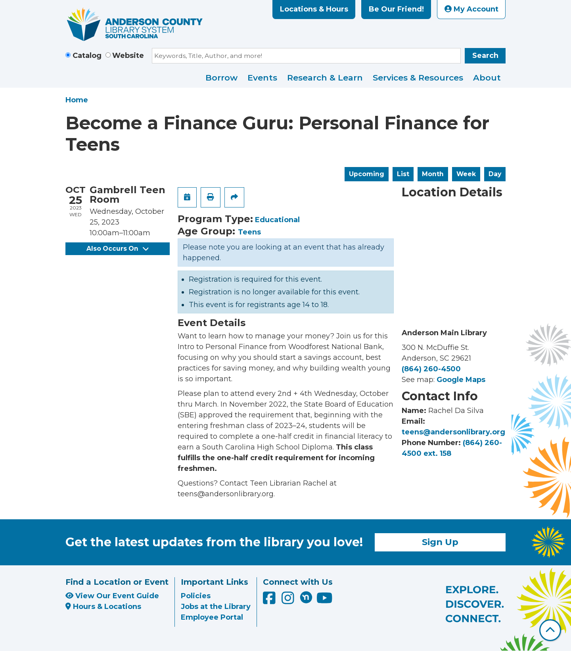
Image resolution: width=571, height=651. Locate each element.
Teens (249, 232)
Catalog (87, 55)
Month (433, 174)
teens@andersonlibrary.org (453, 432)
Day (495, 174)
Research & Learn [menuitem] (325, 78)
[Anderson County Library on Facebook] (270, 600)
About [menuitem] (487, 78)
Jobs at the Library (216, 606)
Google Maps (461, 379)
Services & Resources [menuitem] (418, 78)
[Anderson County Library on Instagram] (289, 600)
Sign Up (440, 541)
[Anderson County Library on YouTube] (324, 600)
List (403, 174)
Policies (196, 595)
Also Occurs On (117, 248)
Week (466, 174)
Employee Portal (212, 617)
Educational (277, 219)
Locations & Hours (314, 9)
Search (485, 55)
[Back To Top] (550, 630)
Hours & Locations (103, 606)
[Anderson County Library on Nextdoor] (306, 597)
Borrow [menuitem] (221, 78)
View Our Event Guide (112, 595)
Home (76, 100)
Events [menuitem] (262, 78)
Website (128, 55)
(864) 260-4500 (431, 369)
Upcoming (366, 174)
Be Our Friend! (396, 9)
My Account (471, 9)
